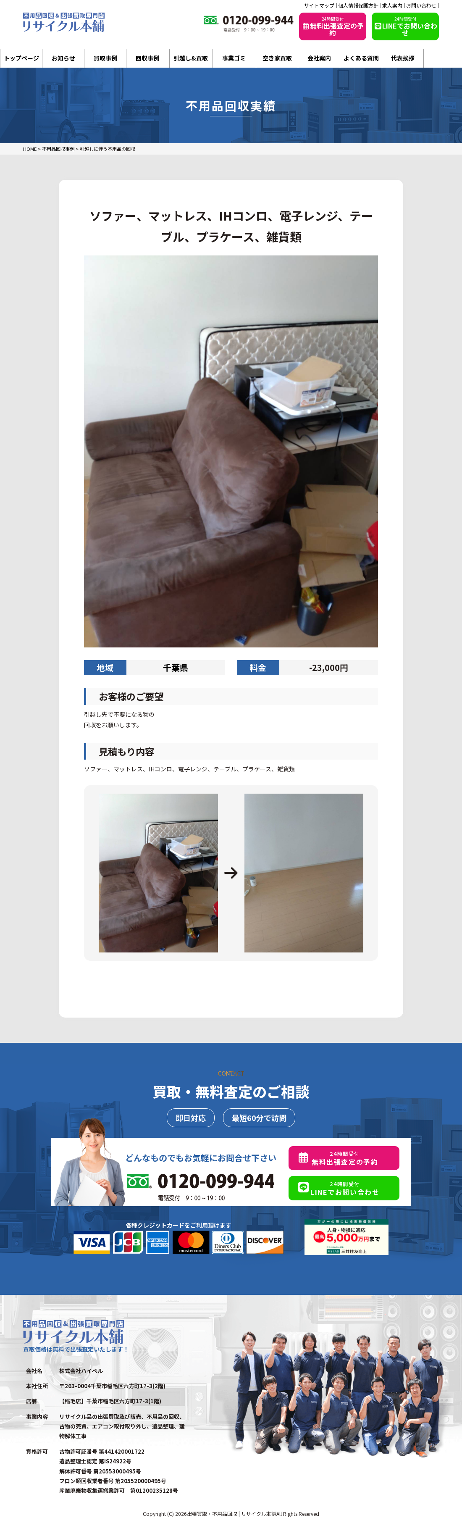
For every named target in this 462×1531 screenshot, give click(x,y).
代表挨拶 (403, 58)
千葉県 (175, 667)
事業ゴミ (234, 58)
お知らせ (63, 58)
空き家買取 (277, 58)
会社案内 (319, 58)
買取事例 (105, 58)
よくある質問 (361, 58)
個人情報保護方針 (358, 5)
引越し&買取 (190, 58)
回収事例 (147, 58)
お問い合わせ (421, 5)
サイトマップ (319, 5)
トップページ (21, 58)
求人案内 (392, 5)
